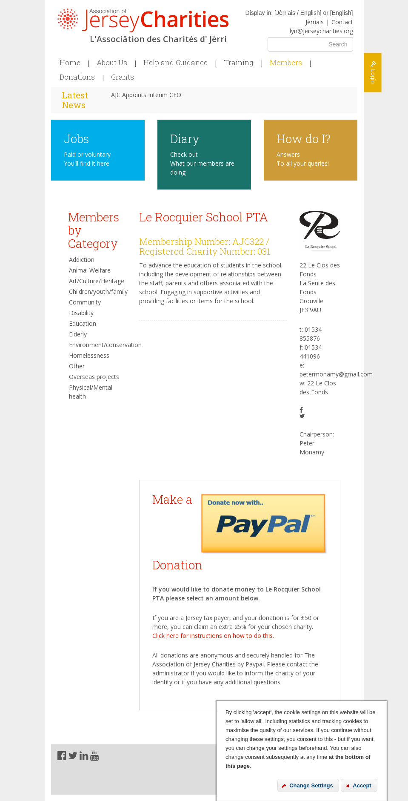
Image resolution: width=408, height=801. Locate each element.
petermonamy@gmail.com (336, 374)
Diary (185, 138)
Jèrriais (314, 22)
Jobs (76, 138)
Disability (81, 313)
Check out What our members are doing (202, 163)
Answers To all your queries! (303, 158)
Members (286, 62)
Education (82, 323)
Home (70, 62)
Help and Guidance (175, 62)
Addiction (81, 260)
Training (239, 62)
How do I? (304, 138)
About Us (112, 62)
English (341, 12)
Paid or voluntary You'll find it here (87, 158)
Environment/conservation (98, 345)
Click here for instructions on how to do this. (213, 636)
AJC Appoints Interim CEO (146, 95)
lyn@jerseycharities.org (321, 31)
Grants (122, 77)
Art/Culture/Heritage (96, 281)
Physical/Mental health (90, 391)
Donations (77, 77)
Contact (342, 22)
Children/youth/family (98, 291)
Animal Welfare (90, 270)
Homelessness (89, 355)
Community (85, 302)
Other (77, 366)
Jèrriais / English (298, 12)
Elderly (78, 334)
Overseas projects (94, 377)
